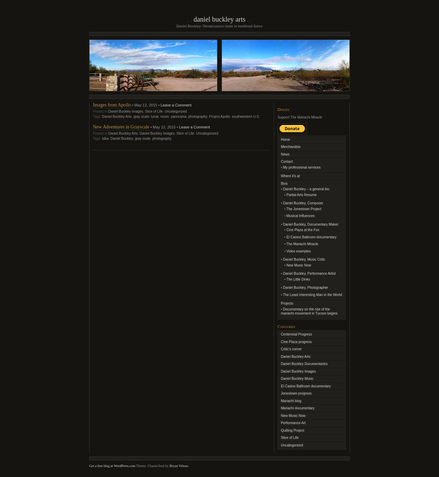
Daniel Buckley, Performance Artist (309, 273)
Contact (287, 161)
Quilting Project (292, 430)
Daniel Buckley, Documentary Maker (310, 224)
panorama (178, 116)
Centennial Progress (296, 334)
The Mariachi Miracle (302, 244)
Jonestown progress (296, 393)
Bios (284, 183)
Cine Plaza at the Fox (302, 230)
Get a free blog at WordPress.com (112, 466)
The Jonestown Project (303, 209)
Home (285, 139)
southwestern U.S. (246, 116)
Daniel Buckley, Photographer (305, 287)
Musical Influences (300, 216)
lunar (155, 116)
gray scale (141, 116)
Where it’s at (290, 176)
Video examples (298, 251)
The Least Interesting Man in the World (312, 295)
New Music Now (298, 265)
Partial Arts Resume (301, 195)
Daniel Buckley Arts (219, 19)
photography (197, 116)
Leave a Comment (176, 105)
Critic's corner (291, 349)
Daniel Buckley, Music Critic (304, 259)
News (285, 154)
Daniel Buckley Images (125, 111)
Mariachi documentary (298, 408)
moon (165, 116)
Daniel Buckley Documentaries (304, 364)
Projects (287, 303)
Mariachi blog (291, 401)
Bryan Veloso (178, 466)
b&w (105, 138)
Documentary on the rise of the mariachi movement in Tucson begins (309, 311)
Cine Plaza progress (296, 342)
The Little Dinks (298, 279)
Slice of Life (154, 111)
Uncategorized (176, 111)
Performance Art (293, 423)
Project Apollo (219, 116)
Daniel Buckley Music (297, 379)
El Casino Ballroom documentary (311, 237)
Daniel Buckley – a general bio (306, 189)
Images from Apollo (112, 104)
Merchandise (290, 147)
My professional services (301, 167)
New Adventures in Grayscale (121, 126)
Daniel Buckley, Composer (303, 203)
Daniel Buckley (121, 138)
